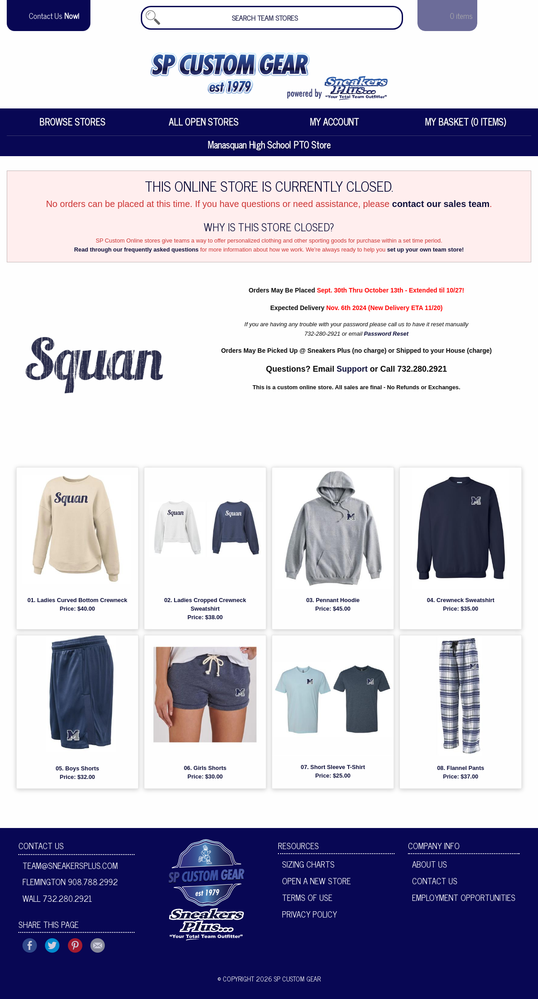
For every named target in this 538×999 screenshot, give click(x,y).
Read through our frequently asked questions (136, 253)
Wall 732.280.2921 (57, 902)
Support (352, 372)
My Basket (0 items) (465, 125)
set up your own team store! (425, 253)
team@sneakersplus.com (70, 868)
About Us (429, 867)
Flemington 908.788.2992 (70, 885)
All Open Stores (203, 125)
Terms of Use (307, 900)
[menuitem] (72, 125)
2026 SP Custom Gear (288, 981)
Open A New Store (316, 884)
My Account (334, 125)
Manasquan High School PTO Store (269, 148)
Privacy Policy (309, 917)
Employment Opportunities (464, 900)
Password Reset (386, 336)
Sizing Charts (308, 867)
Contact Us (41, 849)
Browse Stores (72, 125)
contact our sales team (441, 207)
